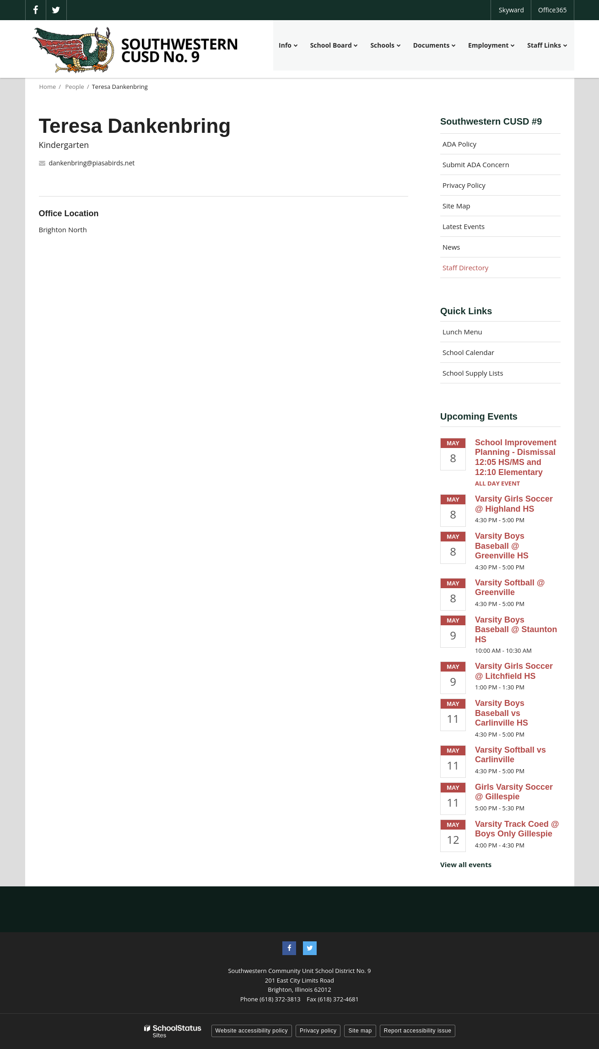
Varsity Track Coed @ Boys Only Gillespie (517, 829)
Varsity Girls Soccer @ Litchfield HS (514, 671)
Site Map (456, 205)
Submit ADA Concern (476, 164)
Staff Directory (465, 267)
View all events (465, 864)
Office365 (552, 9)
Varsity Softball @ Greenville (510, 587)
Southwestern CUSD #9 (491, 121)
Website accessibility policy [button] (252, 1030)
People (74, 86)
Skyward (511, 9)
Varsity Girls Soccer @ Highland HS (514, 504)
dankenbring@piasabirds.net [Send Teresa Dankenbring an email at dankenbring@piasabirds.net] (92, 162)
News (451, 246)
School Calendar (468, 352)
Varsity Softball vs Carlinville (510, 755)
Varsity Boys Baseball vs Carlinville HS (501, 713)
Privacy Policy (464, 185)
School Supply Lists (473, 372)
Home (47, 86)
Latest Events (464, 226)
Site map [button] (360, 1030)
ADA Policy (459, 143)
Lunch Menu (462, 331)
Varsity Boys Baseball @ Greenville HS (502, 545)
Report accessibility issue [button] (418, 1030)
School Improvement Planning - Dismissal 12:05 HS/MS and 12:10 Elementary (515, 457)
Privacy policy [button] (318, 1030)
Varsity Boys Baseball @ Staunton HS (516, 629)
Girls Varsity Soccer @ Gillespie (514, 792)
